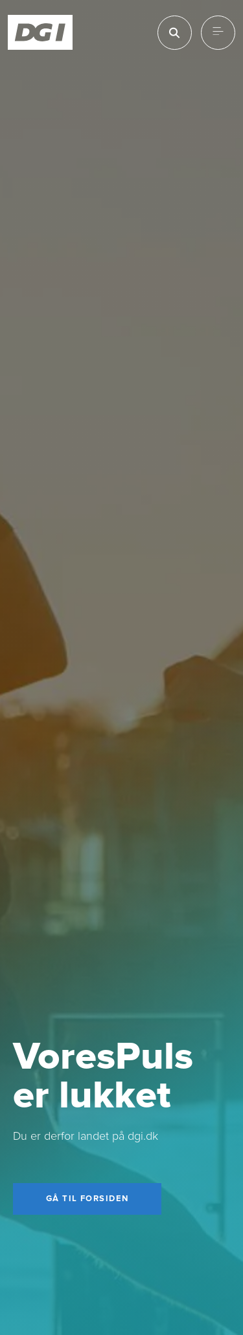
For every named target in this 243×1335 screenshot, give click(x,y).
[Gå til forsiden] (87, 1199)
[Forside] (40, 32)
